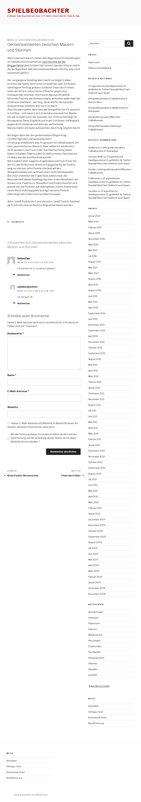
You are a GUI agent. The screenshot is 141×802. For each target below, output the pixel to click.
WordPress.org (96, 723)
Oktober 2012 (95, 347)
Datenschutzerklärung (99, 68)
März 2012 (93, 376)
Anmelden (93, 706)
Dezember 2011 (96, 393)
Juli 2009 (92, 548)
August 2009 (95, 542)
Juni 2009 (93, 553)
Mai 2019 (92, 250)
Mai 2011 (92, 422)
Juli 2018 (92, 256)
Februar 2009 (95, 576)
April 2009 (93, 565)
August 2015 (94, 290)
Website (12, 407)
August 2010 (94, 473)
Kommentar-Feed (97, 717)
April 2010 (93, 496)
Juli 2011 (92, 410)
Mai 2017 (92, 267)
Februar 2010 (95, 508)
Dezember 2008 (96, 588)
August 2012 (94, 359)
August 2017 (94, 261)
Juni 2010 (93, 485)
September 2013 (96, 330)
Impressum (94, 62)
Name (11, 375)
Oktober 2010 (95, 462)
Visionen (92, 663)
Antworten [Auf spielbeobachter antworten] (23, 303)
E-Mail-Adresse (18, 391)
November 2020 (96, 239)
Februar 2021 (94, 227)
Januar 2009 (94, 582)
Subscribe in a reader (99, 686)
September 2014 (96, 313)
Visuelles (93, 669)
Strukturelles (95, 646)
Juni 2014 (92, 319)
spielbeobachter (38, 10)
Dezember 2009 (96, 519)
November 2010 (96, 456)
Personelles (94, 640)
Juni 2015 (92, 296)
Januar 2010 (94, 513)
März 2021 (93, 221)
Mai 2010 (93, 491)
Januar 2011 (94, 445)
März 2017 (93, 273)
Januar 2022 (94, 216)
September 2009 (97, 536)
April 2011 (93, 428)
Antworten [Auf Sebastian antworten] (23, 275)
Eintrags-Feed (95, 712)
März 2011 (93, 433)
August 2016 (94, 279)
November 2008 (96, 594)
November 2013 (96, 324)
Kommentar (15, 333)
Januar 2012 (94, 387)
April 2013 (93, 336)
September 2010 (97, 468)
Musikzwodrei (95, 635)
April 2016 (93, 284)
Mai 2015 (92, 302)
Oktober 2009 (95, 531)
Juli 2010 (92, 479)
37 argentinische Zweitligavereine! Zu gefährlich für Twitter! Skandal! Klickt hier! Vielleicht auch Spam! (109, 89)
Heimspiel (18, 222)
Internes (92, 629)
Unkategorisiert (96, 657)
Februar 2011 (94, 439)
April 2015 (93, 307)
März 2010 (93, 502)
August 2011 (94, 405)
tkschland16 (94, 652)
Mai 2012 (92, 364)
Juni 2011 (92, 416)
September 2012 (96, 353)
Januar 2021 (94, 233)
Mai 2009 (93, 559)
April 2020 (93, 244)
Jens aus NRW (95, 156)
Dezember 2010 (96, 450)
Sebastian (23, 258)
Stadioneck (94, 147)
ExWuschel (94, 178)
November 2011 (96, 399)
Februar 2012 (94, 382)
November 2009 (96, 525)
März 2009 (93, 571)
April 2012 (93, 370)
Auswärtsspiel (95, 612)
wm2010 (92, 675)
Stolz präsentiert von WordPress (31, 794)
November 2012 (96, 342)
